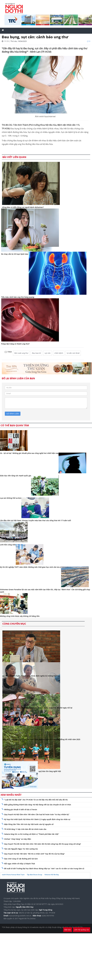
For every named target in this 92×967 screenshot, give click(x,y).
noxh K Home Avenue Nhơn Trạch (13, 875)
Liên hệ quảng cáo (81, 930)
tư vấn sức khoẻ (73, 353)
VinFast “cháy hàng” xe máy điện (17, 839)
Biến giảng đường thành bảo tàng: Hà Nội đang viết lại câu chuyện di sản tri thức (37, 804)
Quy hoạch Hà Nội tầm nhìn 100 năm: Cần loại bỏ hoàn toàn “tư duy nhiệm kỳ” (36, 814)
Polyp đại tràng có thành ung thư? (15, 344)
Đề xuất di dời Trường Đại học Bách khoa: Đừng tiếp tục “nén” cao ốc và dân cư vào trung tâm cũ (44, 868)
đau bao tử (36, 353)
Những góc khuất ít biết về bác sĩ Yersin (20, 809)
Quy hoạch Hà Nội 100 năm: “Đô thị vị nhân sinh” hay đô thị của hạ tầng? (34, 854)
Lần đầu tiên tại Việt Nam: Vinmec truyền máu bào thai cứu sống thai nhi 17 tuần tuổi (35, 520)
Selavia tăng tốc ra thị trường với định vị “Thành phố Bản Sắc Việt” (31, 834)
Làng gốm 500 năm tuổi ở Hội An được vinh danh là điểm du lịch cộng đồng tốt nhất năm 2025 (41, 739)
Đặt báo (67, 930)
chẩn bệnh (58, 353)
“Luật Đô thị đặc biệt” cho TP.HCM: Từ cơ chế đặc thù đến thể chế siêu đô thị (36, 800)
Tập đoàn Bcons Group (34, 875)
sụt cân (48, 353)
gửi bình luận (12, 413)
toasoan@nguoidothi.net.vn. (20, 915)
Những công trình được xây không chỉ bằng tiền (20, 616)
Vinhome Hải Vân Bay (51, 875)
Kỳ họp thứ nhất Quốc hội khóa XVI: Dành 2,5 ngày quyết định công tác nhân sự (37, 819)
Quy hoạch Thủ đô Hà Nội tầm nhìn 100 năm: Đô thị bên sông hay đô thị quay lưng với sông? (42, 844)
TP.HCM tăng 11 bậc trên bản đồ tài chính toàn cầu (25, 829)
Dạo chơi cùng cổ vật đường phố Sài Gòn (21, 859)
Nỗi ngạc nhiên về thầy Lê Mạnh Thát (19, 863)
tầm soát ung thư (21, 353)
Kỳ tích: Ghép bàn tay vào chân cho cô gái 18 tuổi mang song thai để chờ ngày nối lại (37, 708)
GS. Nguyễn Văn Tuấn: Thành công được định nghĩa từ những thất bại (31, 676)
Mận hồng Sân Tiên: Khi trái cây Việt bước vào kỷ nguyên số (29, 824)
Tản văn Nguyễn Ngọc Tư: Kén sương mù (21, 849)
